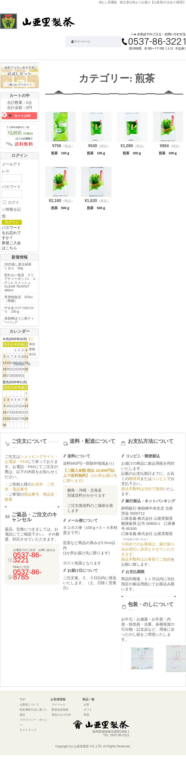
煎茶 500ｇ (60, 208)
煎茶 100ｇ (60, 153)
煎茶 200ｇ (132, 153)
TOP (22, 699)
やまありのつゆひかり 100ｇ (19, 309)
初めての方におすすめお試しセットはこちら (19, 76)
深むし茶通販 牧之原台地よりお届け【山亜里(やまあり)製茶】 (37, 23)
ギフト (88, 709)
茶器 (86, 714)
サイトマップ (28, 729)
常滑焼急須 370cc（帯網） (18, 299)
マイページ (59, 704)
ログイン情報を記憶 (11, 209)
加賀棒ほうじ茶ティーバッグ (19, 320)
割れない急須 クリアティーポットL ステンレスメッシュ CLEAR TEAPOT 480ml (20, 282)
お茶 (86, 704)
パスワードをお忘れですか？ (11, 232)
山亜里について (29, 704)
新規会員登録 (60, 709)
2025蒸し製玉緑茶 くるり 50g (19, 266)
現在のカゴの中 (61, 714)
